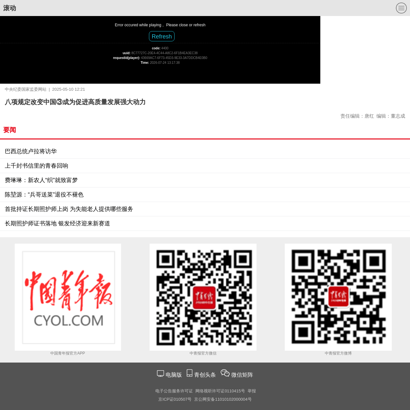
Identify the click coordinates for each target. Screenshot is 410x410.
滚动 (9, 8)
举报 (252, 391)
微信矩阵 (242, 375)
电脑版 (173, 375)
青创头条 (205, 375)
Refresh (162, 36)
